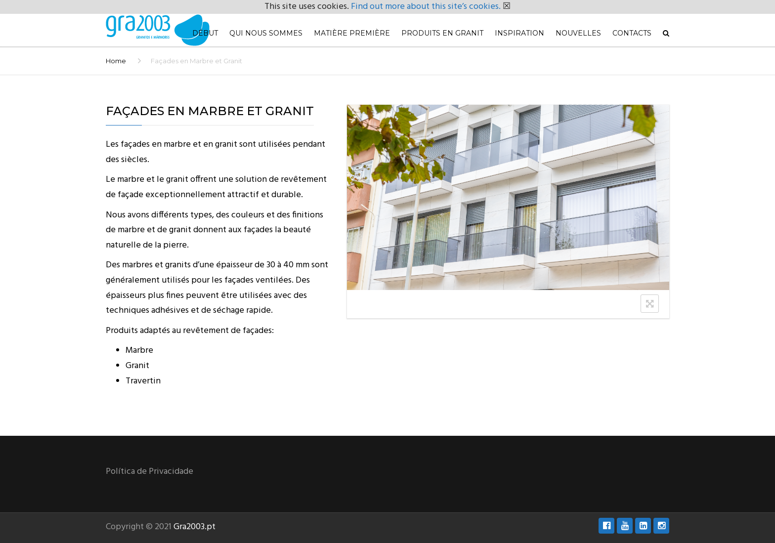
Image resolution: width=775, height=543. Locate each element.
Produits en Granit (442, 33)
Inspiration (519, 33)
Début (205, 33)
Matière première (352, 33)
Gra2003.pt (194, 527)
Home (116, 61)
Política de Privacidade (149, 471)
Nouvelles (578, 33)
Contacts (631, 33)
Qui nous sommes (265, 33)
